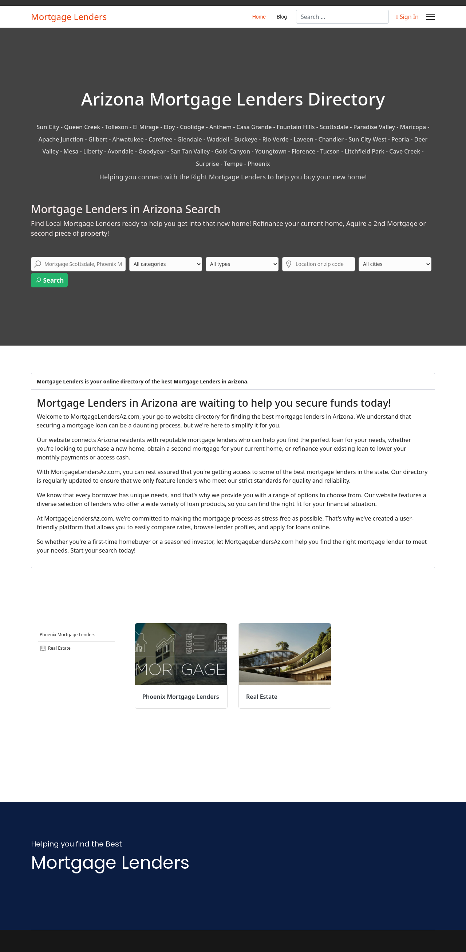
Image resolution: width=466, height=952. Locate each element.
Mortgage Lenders (69, 16)
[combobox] (342, 17)
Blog (282, 17)
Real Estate (55, 648)
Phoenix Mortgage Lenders (67, 635)
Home (259, 17)
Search (49, 280)
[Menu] (430, 17)
